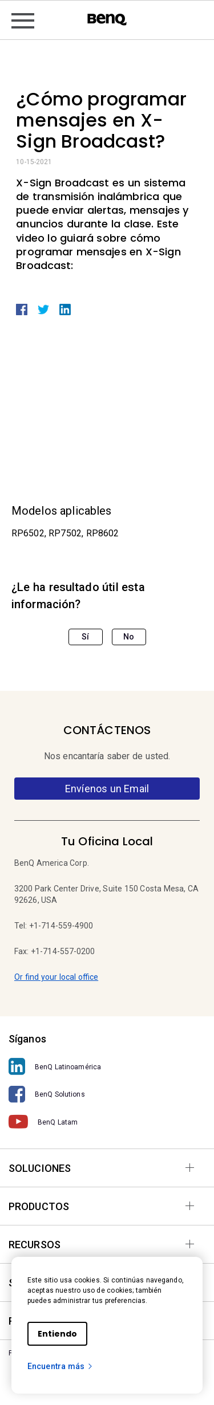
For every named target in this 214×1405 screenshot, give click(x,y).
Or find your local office (56, 977)
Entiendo (57, 1333)
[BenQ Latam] (107, 1122)
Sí (85, 636)
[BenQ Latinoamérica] (107, 1067)
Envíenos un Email (107, 789)
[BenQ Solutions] (107, 1095)
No (128, 636)
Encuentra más (60, 1366)
